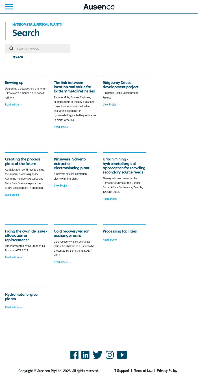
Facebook (74, 358)
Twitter (98, 358)
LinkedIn (85, 358)
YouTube (122, 358)
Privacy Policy (167, 370)
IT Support (121, 370)
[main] (99, 170)
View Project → (112, 104)
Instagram (110, 358)
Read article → (13, 104)
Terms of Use (143, 370)
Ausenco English (94, 9)
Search (18, 57)
